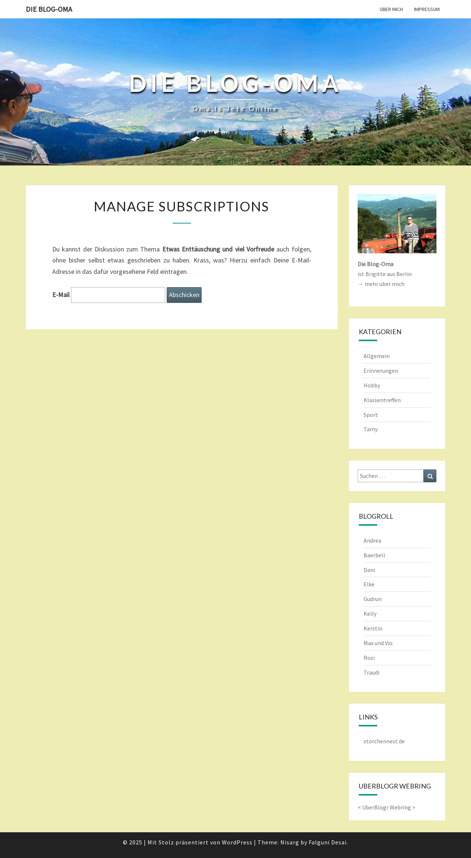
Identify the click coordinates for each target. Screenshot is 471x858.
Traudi (371, 672)
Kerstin (373, 628)
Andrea (372, 540)
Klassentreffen (382, 400)
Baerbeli (374, 555)
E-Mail (61, 294)
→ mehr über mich (381, 283)
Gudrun (373, 599)
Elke (369, 584)
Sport (371, 414)
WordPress (237, 842)
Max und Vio (378, 643)
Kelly (370, 613)
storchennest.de (384, 741)
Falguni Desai (328, 842)
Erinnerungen (381, 370)
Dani (369, 569)
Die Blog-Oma (49, 9)
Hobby (372, 385)
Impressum (427, 9)
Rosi (369, 657)
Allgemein (377, 356)
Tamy (371, 429)
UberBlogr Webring (386, 807)
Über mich (391, 9)
